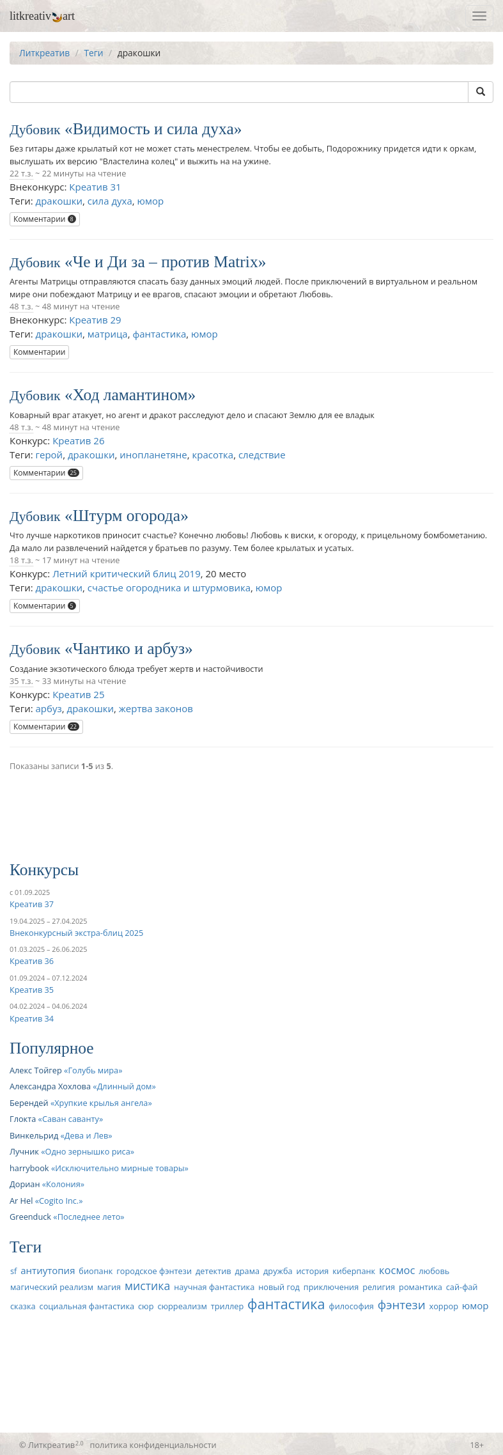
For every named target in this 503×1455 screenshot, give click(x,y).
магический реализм (51, 1287)
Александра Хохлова (50, 1086)
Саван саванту (70, 1118)
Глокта (23, 1118)
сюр (145, 1306)
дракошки (59, 200)
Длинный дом (124, 1086)
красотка (213, 454)
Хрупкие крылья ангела (101, 1103)
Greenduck (30, 1216)
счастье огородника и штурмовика (169, 587)
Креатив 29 (95, 319)
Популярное (52, 1048)
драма (247, 1271)
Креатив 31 (95, 186)
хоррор (443, 1306)
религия (378, 1287)
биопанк (95, 1271)
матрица (108, 333)
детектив (213, 1271)
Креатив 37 (32, 904)
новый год (279, 1287)
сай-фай (462, 1287)
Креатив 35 (32, 989)
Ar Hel (21, 1200)
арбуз (49, 708)
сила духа (110, 200)
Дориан (25, 1184)
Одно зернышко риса (87, 1151)
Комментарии (44, 219)
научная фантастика (214, 1287)
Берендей (29, 1103)
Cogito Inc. (59, 1200)
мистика (147, 1285)
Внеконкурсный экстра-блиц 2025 (76, 932)
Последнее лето (89, 1216)
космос (397, 1270)
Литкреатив (44, 53)
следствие (262, 454)
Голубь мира (93, 1070)
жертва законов (156, 708)
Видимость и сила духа (153, 129)
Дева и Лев (86, 1135)
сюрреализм (181, 1306)
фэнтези (402, 1304)
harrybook (29, 1168)
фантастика (159, 333)
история (313, 1271)
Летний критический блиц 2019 (126, 573)
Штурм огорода (127, 515)
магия (109, 1287)
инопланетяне (153, 454)
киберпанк (353, 1271)
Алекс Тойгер (36, 1070)
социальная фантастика (87, 1306)
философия (351, 1306)
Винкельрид (34, 1135)
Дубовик (35, 129)
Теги (93, 53)
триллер (227, 1306)
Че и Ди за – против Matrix (165, 262)
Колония (63, 1184)
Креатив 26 (78, 440)
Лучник (24, 1151)
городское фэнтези (154, 1271)
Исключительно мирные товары (119, 1168)
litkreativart (42, 16)
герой (49, 454)
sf (13, 1271)
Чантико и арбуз (129, 648)
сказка (23, 1306)
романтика (420, 1287)
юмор (150, 200)
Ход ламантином (130, 394)
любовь (434, 1271)
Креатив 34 (32, 1018)
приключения (331, 1287)
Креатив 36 (32, 961)
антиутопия (47, 1270)
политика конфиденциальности (153, 1445)
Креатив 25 (78, 694)
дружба (278, 1271)
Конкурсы (44, 869)
